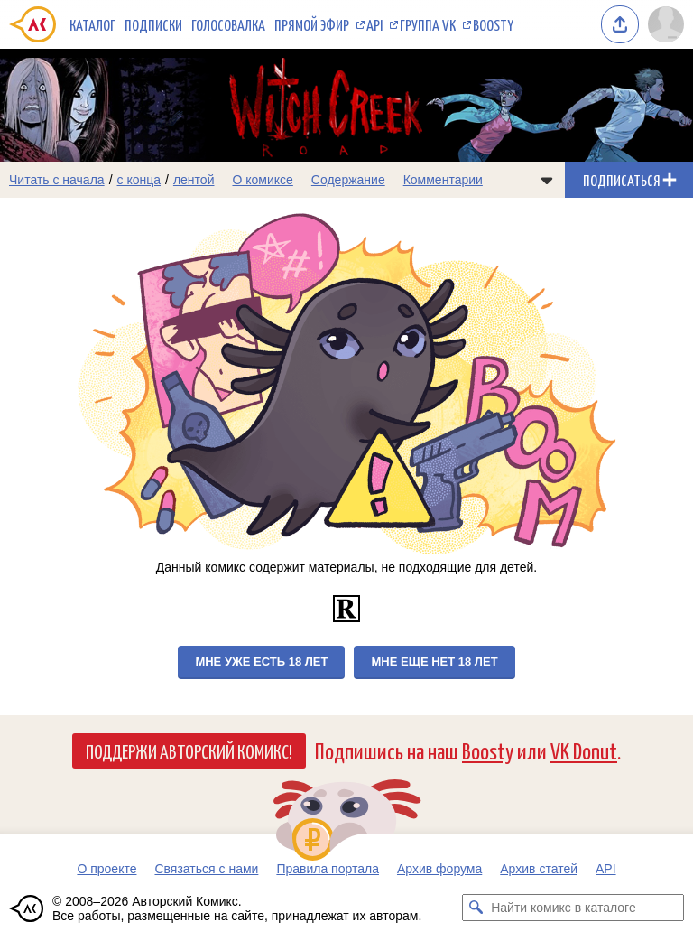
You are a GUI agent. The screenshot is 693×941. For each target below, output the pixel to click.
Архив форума (439, 869)
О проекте (106, 869)
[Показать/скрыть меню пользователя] (666, 24)
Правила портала (327, 869)
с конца (139, 179)
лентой (194, 179)
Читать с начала (57, 179)
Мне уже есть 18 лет (261, 661)
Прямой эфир (311, 24)
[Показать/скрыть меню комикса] (547, 180)
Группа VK (428, 24)
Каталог (92, 24)
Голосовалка (228, 24)
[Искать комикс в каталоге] (475, 907)
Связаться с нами (206, 869)
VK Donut (583, 750)
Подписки (153, 24)
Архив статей (539, 869)
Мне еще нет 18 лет (434, 661)
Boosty (493, 24)
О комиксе (262, 179)
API (374, 24)
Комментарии (443, 179)
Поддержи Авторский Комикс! (189, 750)
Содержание (348, 179)
